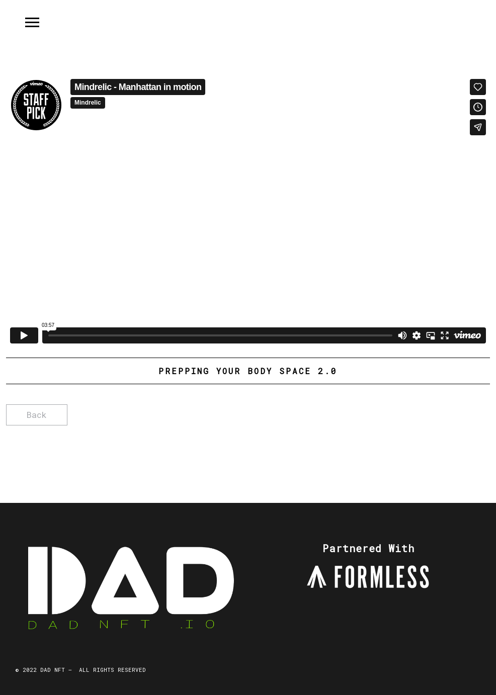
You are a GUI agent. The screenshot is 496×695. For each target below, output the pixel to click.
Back (37, 414)
